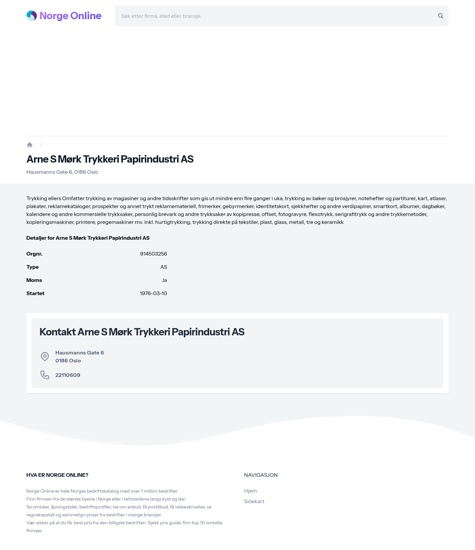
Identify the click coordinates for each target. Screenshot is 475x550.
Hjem (250, 490)
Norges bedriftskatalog (95, 491)
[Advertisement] (237, 81)
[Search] (441, 15)
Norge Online (71, 16)
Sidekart (254, 501)
